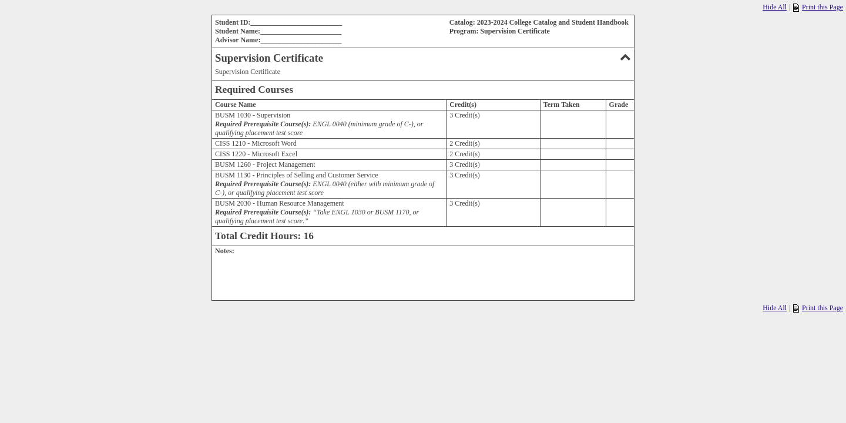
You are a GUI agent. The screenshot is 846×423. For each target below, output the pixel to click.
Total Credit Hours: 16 (264, 235)
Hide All (775, 7)
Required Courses (254, 89)
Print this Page (818, 7)
